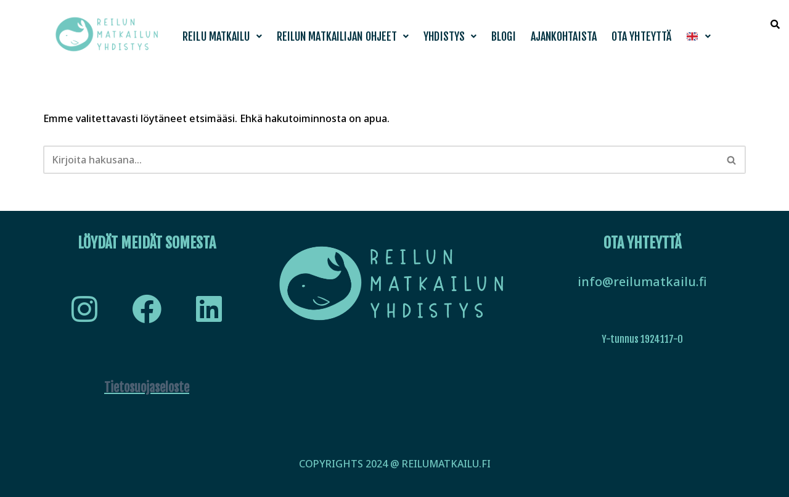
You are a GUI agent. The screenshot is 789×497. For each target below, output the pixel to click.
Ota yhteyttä (641, 36)
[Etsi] (380, 160)
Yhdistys (449, 36)
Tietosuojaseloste (146, 387)
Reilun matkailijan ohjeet (343, 36)
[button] (222, 36)
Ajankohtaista (564, 36)
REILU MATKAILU (222, 36)
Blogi (503, 36)
